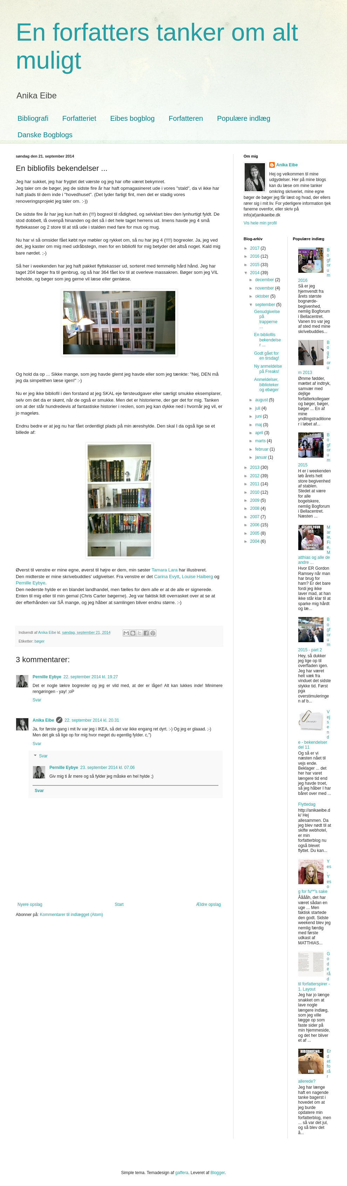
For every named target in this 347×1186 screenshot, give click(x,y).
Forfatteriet (79, 118)
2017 (255, 248)
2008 (255, 508)
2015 (255, 264)
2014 (255, 272)
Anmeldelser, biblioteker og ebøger (266, 384)
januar (261, 457)
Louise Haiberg (197, 576)
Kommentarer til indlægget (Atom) (71, 914)
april (259, 432)
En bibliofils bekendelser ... (267, 339)
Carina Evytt (166, 576)
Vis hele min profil (260, 223)
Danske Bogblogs (45, 135)
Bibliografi (33, 118)
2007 (255, 516)
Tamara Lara (164, 570)
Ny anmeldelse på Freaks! (268, 369)
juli (258, 408)
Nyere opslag (30, 904)
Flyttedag (306, 804)
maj (259, 424)
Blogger (218, 1172)
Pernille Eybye (30, 582)
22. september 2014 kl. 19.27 (90, 676)
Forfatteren (186, 118)
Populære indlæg (243, 118)
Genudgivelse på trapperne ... (267, 319)
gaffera (181, 1172)
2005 (255, 533)
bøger (40, 641)
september (265, 304)
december (265, 279)
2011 (255, 483)
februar (262, 449)
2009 (255, 500)
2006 (255, 524)
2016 (255, 256)
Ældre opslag (208, 904)
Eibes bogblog (132, 118)
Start (119, 904)
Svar (37, 700)
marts (261, 440)
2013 (255, 467)
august (262, 399)
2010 (255, 492)
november (265, 288)
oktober (262, 296)
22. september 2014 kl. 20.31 (91, 720)
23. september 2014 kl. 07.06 (107, 767)
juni (259, 416)
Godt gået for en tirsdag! (266, 356)
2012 (255, 475)
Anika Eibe (43, 720)
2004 (255, 541)
